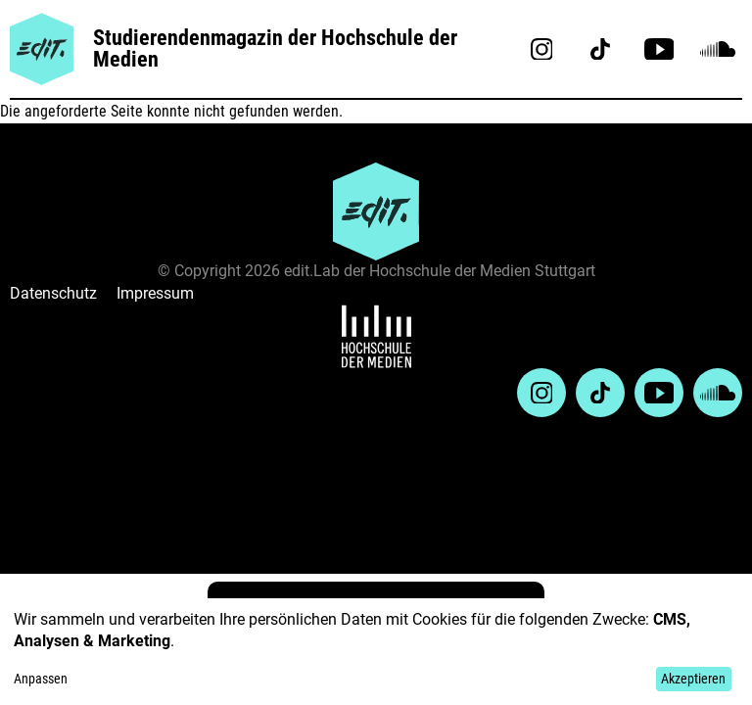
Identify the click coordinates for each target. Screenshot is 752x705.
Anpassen (41, 678)
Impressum (155, 293)
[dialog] (376, 651)
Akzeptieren (693, 678)
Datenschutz (53, 293)
